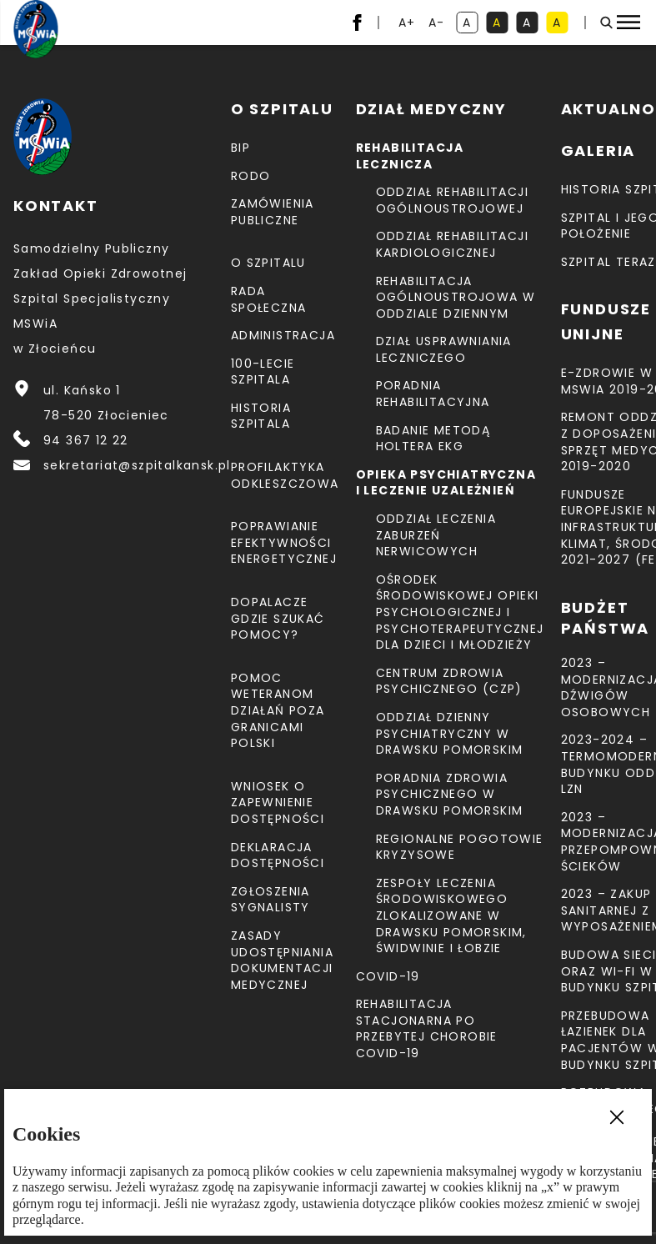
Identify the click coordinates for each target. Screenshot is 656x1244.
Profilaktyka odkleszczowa (285, 475)
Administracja (283, 335)
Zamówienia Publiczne (272, 211)
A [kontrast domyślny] (470, 23)
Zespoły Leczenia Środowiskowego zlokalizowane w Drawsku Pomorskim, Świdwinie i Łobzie (451, 915)
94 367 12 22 (85, 440)
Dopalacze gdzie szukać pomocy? (278, 618)
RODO (251, 176)
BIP (240, 147)
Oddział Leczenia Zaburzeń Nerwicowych (436, 534)
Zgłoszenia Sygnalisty (270, 899)
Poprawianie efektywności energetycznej (284, 542)
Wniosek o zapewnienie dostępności (277, 802)
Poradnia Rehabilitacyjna (433, 393)
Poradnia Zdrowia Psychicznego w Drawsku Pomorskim (449, 794)
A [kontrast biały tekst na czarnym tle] (530, 23)
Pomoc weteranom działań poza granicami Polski (278, 710)
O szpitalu (268, 262)
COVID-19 (388, 976)
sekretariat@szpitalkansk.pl (137, 465)
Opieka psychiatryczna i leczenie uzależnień (446, 482)
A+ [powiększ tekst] (408, 23)
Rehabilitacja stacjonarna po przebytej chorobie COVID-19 (427, 1028)
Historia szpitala (261, 416)
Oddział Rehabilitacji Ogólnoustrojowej (452, 200)
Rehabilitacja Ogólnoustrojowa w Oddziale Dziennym (456, 297)
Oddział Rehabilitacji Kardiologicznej (452, 244)
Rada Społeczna (269, 299)
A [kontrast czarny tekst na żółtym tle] (560, 23)
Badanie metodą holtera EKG (433, 438)
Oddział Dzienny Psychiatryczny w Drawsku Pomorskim (449, 733)
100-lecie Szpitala (263, 372)
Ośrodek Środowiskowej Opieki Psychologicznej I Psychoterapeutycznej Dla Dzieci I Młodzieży (460, 612)
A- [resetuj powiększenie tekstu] (438, 23)
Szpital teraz (608, 261)
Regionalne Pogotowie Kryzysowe (459, 847)
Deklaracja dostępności (277, 855)
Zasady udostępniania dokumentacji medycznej (282, 960)
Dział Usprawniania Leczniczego (444, 349)
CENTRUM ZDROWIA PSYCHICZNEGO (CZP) (449, 681)
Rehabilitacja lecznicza (410, 156)
